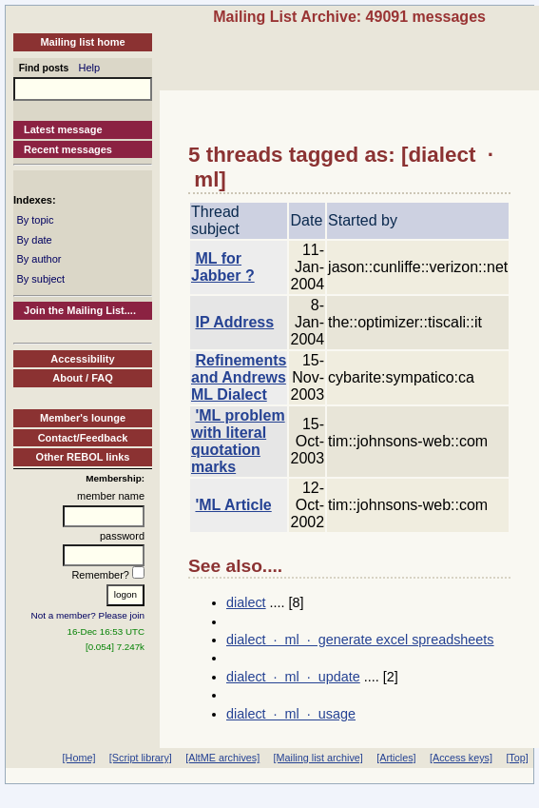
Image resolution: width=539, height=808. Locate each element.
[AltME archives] (222, 757)
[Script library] (140, 757)
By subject (40, 279)
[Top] (517, 757)
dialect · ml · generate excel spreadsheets (360, 639)
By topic (34, 220)
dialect (246, 602)
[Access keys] (461, 757)
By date (33, 240)
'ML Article (233, 505)
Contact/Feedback (83, 437)
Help (90, 67)
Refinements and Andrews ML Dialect (238, 377)
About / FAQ (82, 378)
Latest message (63, 129)
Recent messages (68, 149)
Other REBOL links (83, 457)
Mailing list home (82, 42)
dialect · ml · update (293, 676)
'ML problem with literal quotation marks (238, 441)
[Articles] (395, 757)
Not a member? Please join (88, 615)
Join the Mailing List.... (80, 310)
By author (38, 259)
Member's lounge (82, 418)
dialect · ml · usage (291, 713)
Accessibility (82, 359)
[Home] (79, 757)
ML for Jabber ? (223, 267)
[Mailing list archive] (318, 757)
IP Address (234, 322)
